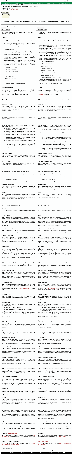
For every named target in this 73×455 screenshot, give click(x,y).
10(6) (3, 368)
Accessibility (12, 452)
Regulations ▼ (31, 3)
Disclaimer (22, 452)
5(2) (3, 186)
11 (3, 378)
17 (3, 450)
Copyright (32, 452)
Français (70, 1)
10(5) (3, 359)
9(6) (3, 296)
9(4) (3, 272)
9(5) (3, 284)
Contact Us (50, 452)
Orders (48, 3)
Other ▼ (54, 3)
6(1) (3, 194)
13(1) (3, 399)
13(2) (3, 408)
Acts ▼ (23, 3)
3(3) (3, 115)
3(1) (3, 99)
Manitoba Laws (8, 3)
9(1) (3, 237)
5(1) (3, 169)
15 (3, 435)
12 (3, 390)
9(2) (3, 248)
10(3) (3, 339)
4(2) (3, 155)
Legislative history (5, 12)
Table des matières (42, 29)
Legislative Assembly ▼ (64, 3)
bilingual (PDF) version (33, 6)
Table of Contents (6, 29)
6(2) (3, 203)
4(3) (3, 163)
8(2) (3, 230)
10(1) (3, 321)
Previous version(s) (5, 14)
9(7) (3, 304)
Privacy (40, 452)
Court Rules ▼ (40, 3)
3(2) (3, 106)
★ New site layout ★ (5, 4)
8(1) (3, 217)
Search (17, 3)
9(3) (3, 262)
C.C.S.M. (17, 4)
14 (3, 423)
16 (3, 443)
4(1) (3, 123)
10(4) (3, 348)
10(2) (3, 332)
